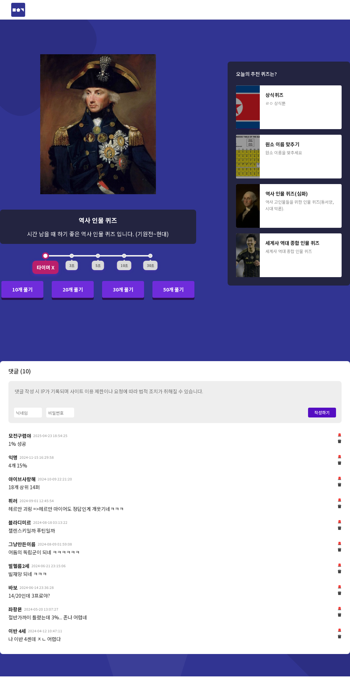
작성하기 (322, 412)
